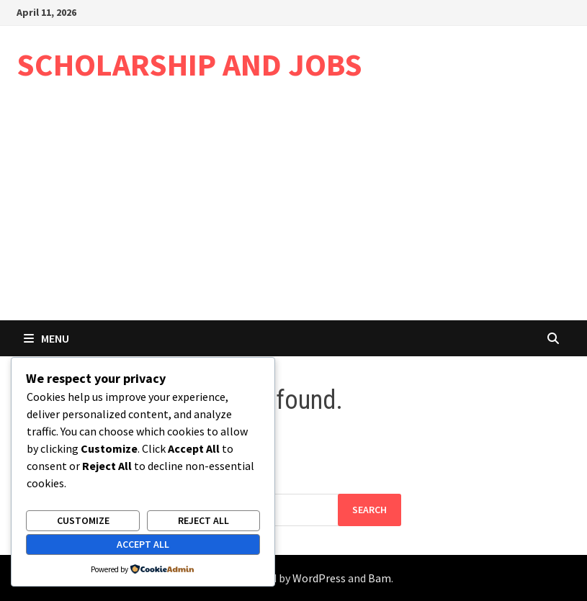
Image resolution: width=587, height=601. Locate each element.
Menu (46, 338)
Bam (379, 578)
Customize (83, 520)
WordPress (319, 578)
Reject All (203, 520)
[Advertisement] (293, 212)
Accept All (143, 544)
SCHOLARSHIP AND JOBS (189, 64)
